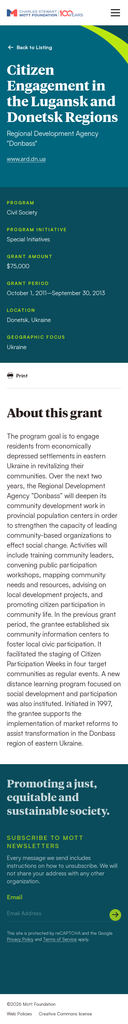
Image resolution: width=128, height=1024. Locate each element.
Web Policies (19, 1013)
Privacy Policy (20, 939)
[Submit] (115, 915)
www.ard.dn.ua (26, 158)
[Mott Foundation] (45, 13)
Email (15, 897)
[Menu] (114, 13)
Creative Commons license (65, 1013)
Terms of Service (60, 939)
